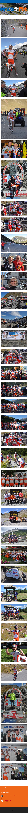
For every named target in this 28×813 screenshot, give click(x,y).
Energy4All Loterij (7, 800)
